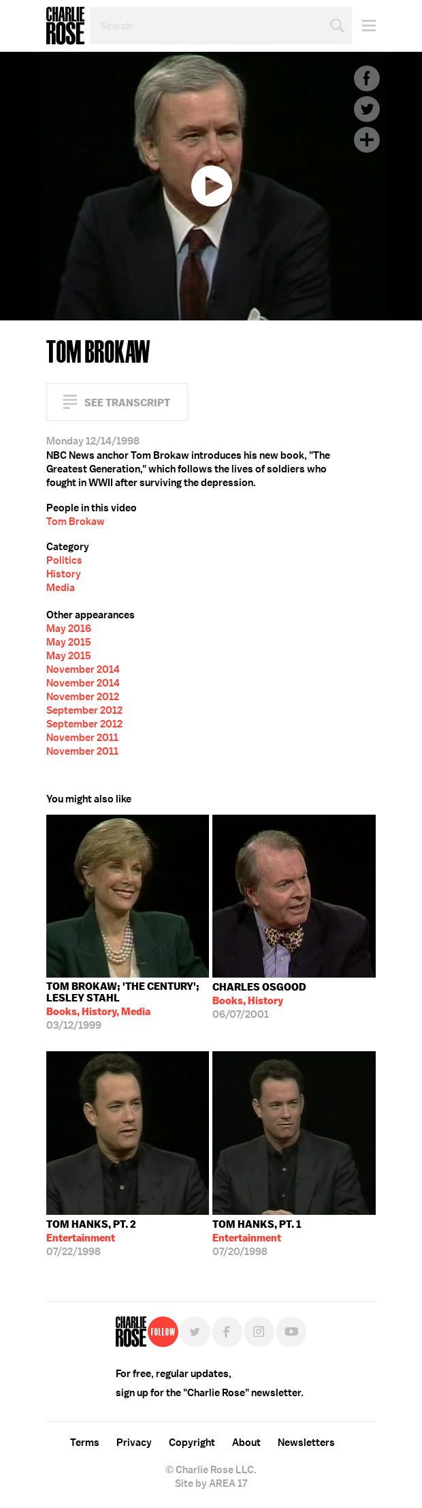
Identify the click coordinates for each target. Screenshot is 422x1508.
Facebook (367, 78)
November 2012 (82, 697)
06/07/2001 (259, 1000)
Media (60, 587)
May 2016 (68, 628)
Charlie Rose (65, 26)
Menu (364, 25)
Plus (367, 140)
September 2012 (84, 710)
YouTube (291, 1331)
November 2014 (83, 669)
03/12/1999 (128, 1006)
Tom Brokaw (75, 521)
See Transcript (127, 402)
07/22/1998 (91, 1238)
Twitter (367, 109)
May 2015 (68, 642)
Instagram (259, 1331)
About (246, 1442)
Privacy (134, 1442)
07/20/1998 (257, 1238)
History (63, 574)
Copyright (192, 1442)
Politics (64, 560)
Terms (84, 1442)
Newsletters (306, 1442)
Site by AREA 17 (211, 1483)
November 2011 (82, 737)
